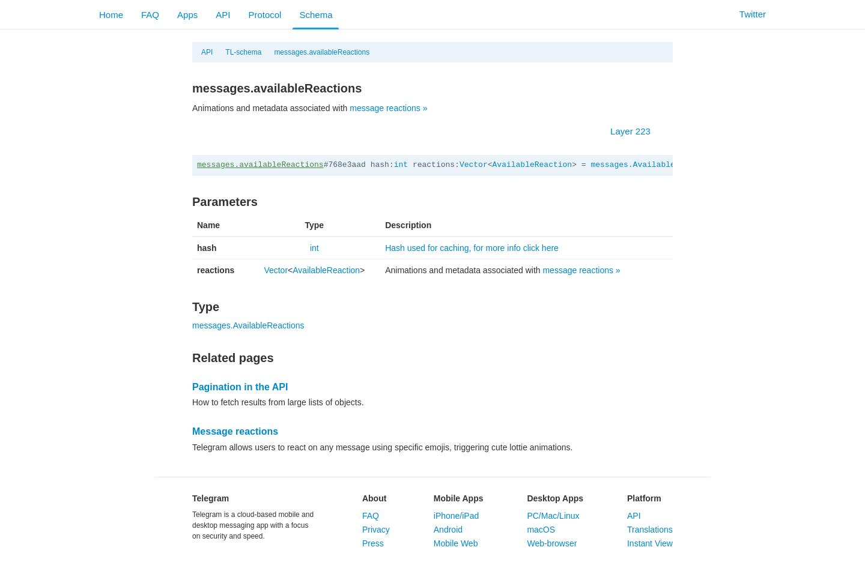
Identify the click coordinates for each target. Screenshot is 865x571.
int (401, 164)
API (223, 15)
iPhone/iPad (456, 516)
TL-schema (243, 52)
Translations (650, 529)
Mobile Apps (459, 498)
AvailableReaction (532, 164)
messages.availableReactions (321, 52)
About (374, 498)
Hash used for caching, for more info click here (472, 248)
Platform (644, 498)
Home (111, 15)
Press (373, 543)
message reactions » (388, 108)
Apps (187, 15)
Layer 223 (636, 131)
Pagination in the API (240, 387)
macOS (541, 529)
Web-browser (552, 543)
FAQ (150, 15)
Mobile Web (456, 543)
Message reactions (235, 431)
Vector (474, 164)
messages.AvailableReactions (653, 164)
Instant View (650, 543)
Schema (315, 15)
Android (448, 529)
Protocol (264, 15)
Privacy (376, 529)
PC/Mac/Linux (553, 516)
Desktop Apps (555, 498)
